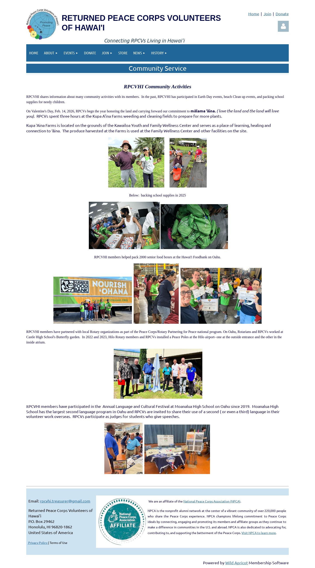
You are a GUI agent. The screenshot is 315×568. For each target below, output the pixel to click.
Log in (283, 26)
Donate (282, 13)
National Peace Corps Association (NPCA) (211, 501)
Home (253, 13)
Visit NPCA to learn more (259, 533)
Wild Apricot (236, 562)
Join (267, 13)
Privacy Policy (38, 543)
